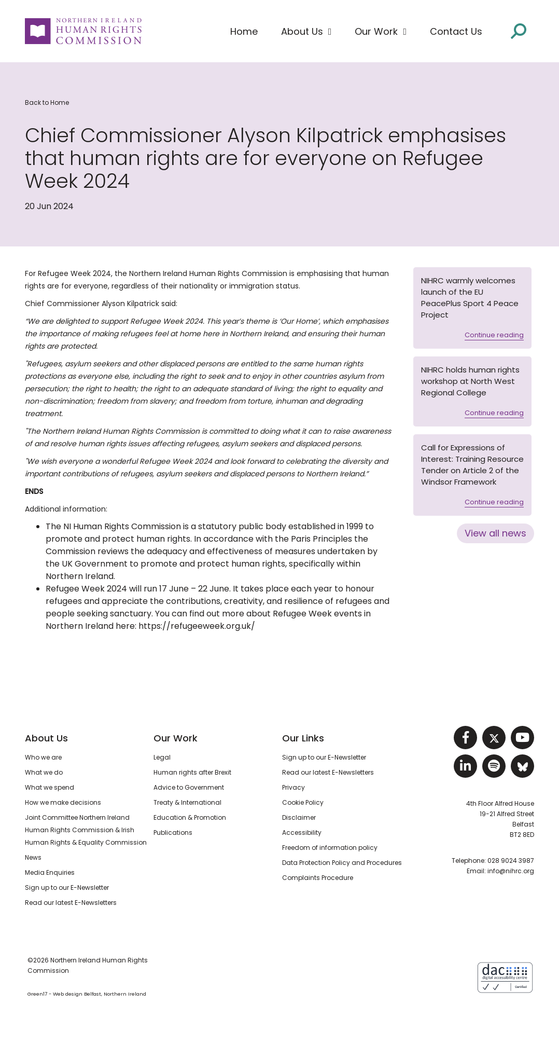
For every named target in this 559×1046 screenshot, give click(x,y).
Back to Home (47, 102)
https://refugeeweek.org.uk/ (196, 626)
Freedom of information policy (330, 847)
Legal (162, 757)
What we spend (49, 787)
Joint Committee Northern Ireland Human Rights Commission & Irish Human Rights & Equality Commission (86, 830)
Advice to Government (188, 787)
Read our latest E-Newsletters (71, 902)
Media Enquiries (50, 872)
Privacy (293, 787)
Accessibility (302, 832)
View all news (495, 533)
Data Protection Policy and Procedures (342, 862)
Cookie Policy (303, 802)
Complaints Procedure (317, 877)
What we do (44, 772)
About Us (46, 738)
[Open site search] (518, 31)
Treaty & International (187, 802)
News (33, 857)
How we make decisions (63, 802)
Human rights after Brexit (192, 772)
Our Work (175, 738)
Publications (172, 832)
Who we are (43, 757)
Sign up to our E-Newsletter (67, 887)
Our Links (303, 738)
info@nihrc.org (510, 870)
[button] (306, 32)
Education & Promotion (189, 817)
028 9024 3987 (510, 860)
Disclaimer (299, 817)
